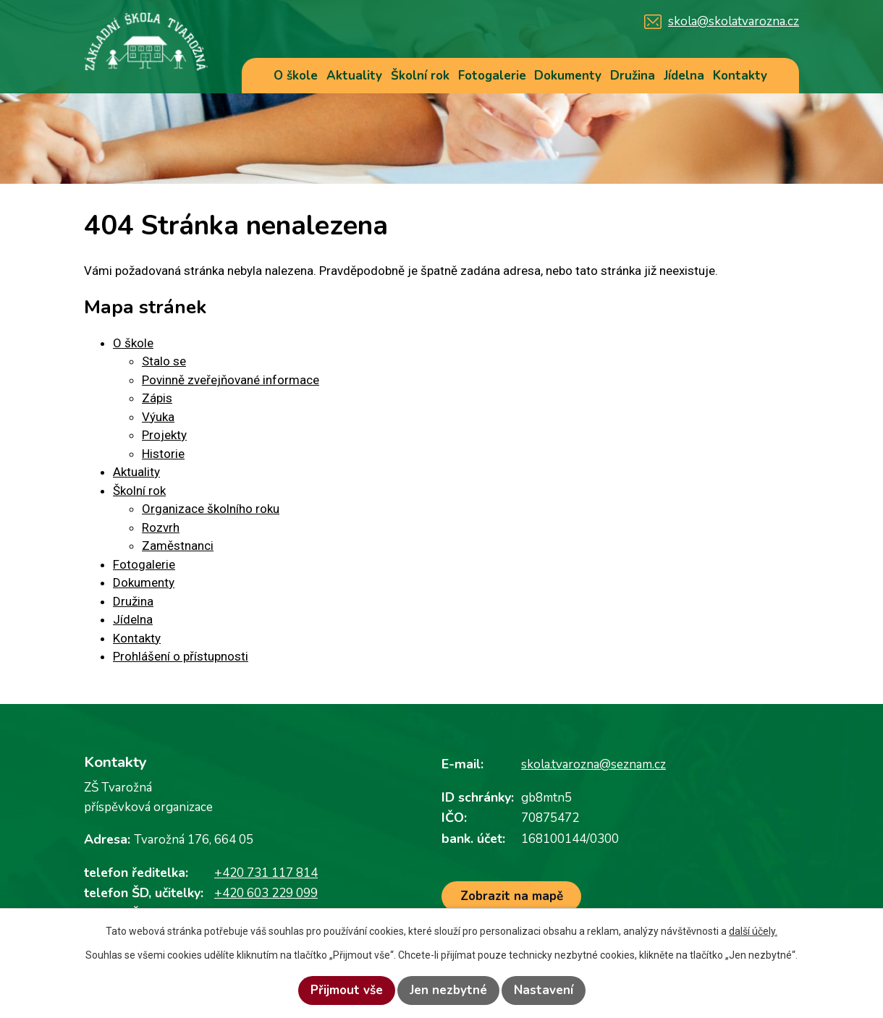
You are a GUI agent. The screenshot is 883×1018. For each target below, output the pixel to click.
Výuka (158, 417)
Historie (163, 453)
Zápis (157, 398)
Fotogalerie (492, 75)
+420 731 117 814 (266, 873)
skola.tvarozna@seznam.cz (593, 764)
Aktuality (354, 75)
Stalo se (164, 361)
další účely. (753, 931)
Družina (632, 75)
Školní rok (420, 75)
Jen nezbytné (448, 990)
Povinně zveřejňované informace (230, 380)
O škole (296, 75)
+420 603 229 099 (266, 893)
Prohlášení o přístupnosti (180, 656)
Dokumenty (567, 75)
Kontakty (740, 75)
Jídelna (684, 75)
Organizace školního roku (210, 508)
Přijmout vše (346, 990)
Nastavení (543, 990)
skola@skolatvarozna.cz (733, 21)
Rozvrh (160, 527)
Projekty (164, 435)
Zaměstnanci (178, 545)
